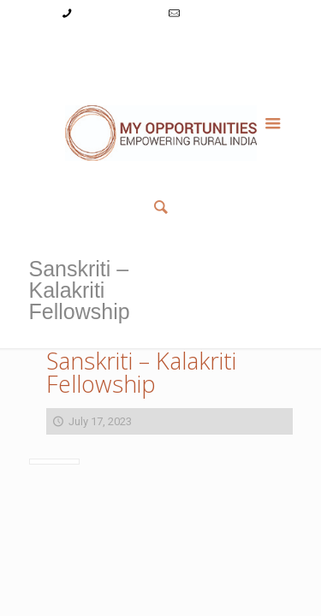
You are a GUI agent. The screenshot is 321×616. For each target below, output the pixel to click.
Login (116, 45)
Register (163, 45)
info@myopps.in (222, 13)
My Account (61, 45)
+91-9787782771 (117, 13)
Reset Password (236, 45)
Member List (160, 63)
